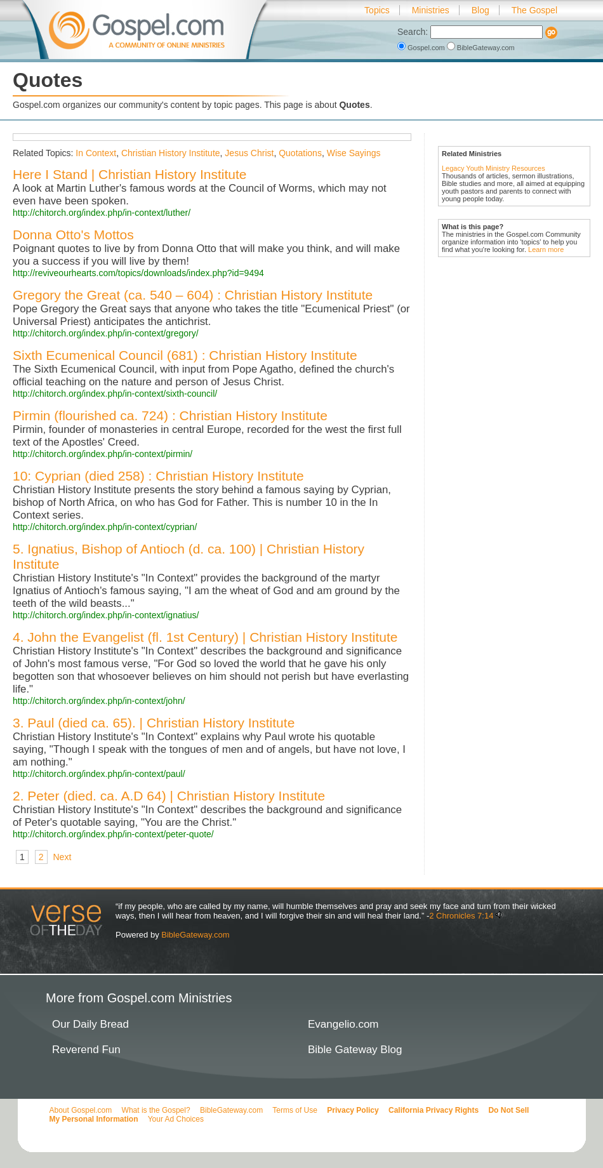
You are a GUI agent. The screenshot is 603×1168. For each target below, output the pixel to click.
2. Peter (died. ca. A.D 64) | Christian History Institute (169, 795)
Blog (480, 10)
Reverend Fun (86, 1050)
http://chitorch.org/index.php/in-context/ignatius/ (106, 615)
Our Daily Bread (90, 1024)
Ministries (430, 10)
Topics (377, 10)
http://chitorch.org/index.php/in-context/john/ (99, 701)
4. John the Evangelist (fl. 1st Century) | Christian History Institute (205, 637)
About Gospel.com (81, 1110)
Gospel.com (422, 47)
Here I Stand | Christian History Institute (129, 174)
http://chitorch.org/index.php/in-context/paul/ (99, 774)
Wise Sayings (354, 153)
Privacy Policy (352, 1110)
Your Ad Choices (176, 1119)
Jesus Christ (249, 153)
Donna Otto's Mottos (73, 234)
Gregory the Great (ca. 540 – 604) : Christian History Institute (193, 295)
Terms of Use (294, 1110)
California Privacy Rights (433, 1110)
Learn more (546, 249)
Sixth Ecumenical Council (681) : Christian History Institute (185, 355)
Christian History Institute (170, 153)
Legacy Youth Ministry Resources (493, 168)
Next (62, 857)
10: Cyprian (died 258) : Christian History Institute (158, 475)
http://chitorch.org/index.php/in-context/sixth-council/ (115, 393)
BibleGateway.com (481, 47)
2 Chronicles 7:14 (461, 915)
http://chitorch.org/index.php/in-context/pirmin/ (102, 454)
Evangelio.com (343, 1024)
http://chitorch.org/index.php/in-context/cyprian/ (105, 527)
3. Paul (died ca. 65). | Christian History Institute (154, 722)
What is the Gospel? (156, 1110)
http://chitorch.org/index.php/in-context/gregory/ (106, 333)
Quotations (300, 153)
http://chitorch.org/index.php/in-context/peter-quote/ (113, 834)
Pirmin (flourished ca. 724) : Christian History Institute (170, 415)
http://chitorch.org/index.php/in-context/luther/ (101, 213)
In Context (96, 153)
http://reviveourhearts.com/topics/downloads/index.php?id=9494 (138, 273)
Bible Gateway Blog (355, 1050)
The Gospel (534, 10)
